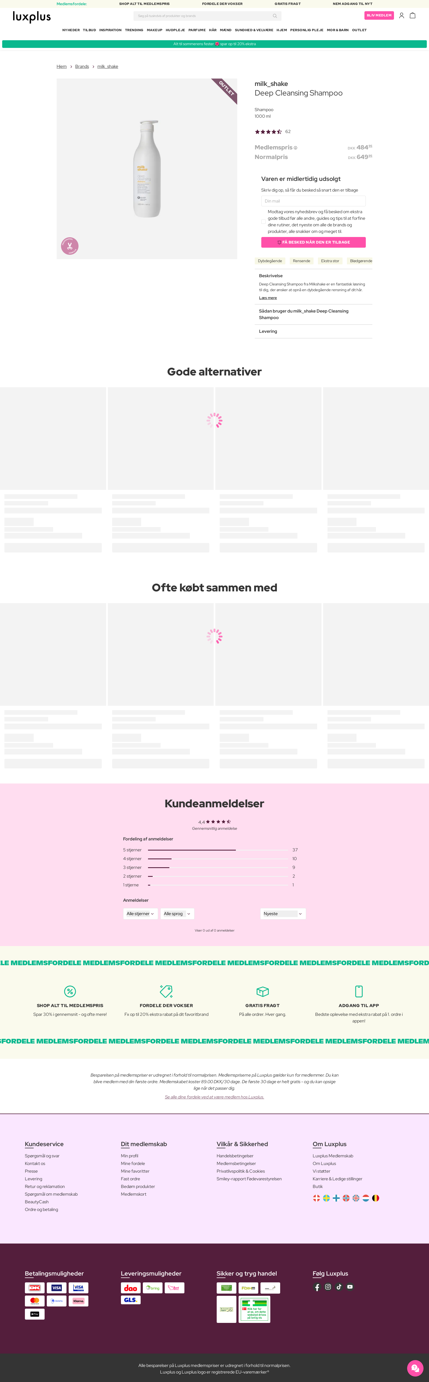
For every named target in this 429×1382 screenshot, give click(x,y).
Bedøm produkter (138, 1184)
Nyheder (71, 31)
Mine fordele (133, 1161)
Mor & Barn (338, 31)
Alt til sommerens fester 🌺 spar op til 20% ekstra (214, 41)
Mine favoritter (135, 1169)
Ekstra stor (330, 258)
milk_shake (107, 64)
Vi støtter (322, 1169)
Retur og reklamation (45, 1184)
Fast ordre (130, 1176)
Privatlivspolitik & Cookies (241, 1169)
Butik (318, 1184)
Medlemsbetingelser (236, 1161)
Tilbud (89, 31)
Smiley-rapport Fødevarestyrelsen (249, 1176)
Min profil (129, 1154)
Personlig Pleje (307, 31)
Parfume (197, 31)
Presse (31, 1169)
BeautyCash (37, 1199)
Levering (33, 1176)
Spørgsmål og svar (42, 1154)
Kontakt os (35, 1161)
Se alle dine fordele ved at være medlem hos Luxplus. (214, 1095)
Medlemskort (133, 1192)
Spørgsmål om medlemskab (51, 1192)
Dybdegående (270, 258)
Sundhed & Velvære (254, 31)
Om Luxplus (324, 1161)
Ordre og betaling (41, 1207)
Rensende (301, 258)
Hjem (282, 31)
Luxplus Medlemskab (333, 1154)
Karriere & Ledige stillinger (338, 1176)
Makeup (155, 31)
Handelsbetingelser (235, 1154)
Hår (213, 31)
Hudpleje (175, 31)
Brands (82, 64)
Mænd (226, 31)
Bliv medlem (379, 16)
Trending (134, 31)
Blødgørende (361, 258)
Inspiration (110, 31)
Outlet (359, 31)
